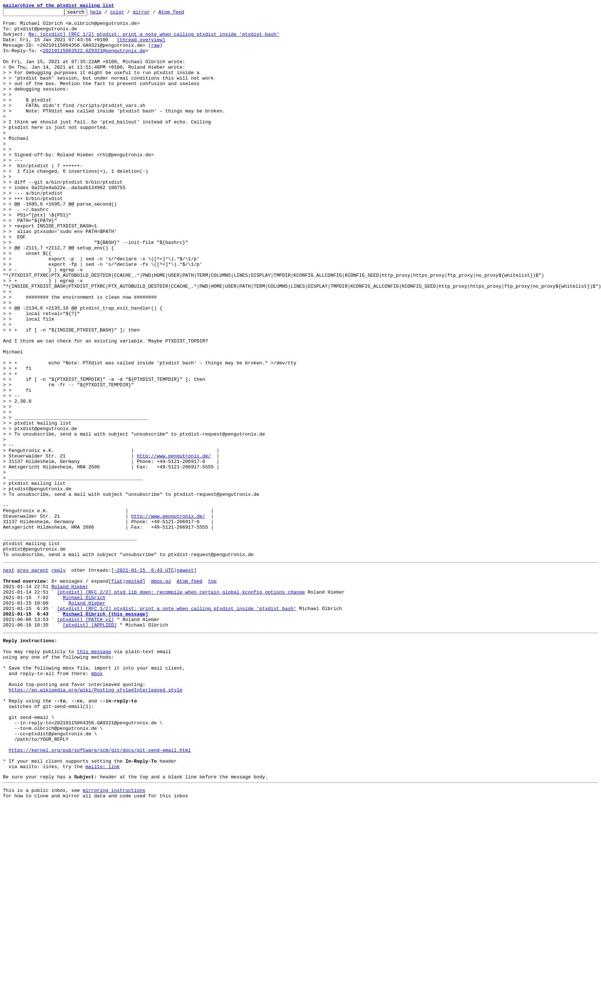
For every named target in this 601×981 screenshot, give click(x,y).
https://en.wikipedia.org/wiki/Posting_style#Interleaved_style (96, 822)
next (8, 680)
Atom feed (182, 14)
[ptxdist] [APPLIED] (90, 746)
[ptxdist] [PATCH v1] (85, 739)
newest (185, 680)
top (212, 693)
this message (94, 776)
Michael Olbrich (84, 713)
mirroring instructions (114, 940)
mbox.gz (161, 693)
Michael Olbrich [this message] (105, 733)
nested (133, 693)
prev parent (33, 680)
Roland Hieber (69, 700)
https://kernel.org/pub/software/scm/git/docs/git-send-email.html (100, 894)
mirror (152, 14)
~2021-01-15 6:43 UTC (144, 680)
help (107, 14)
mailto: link (102, 914)
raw (155, 52)
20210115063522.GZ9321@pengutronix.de (94, 59)
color (128, 14)
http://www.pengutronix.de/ (174, 545)
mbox (97, 802)
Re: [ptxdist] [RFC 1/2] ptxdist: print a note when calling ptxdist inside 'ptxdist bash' (153, 39)
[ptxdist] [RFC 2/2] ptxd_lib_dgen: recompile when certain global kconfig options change (181, 707)
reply (58, 680)
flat (116, 693)
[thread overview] (141, 46)
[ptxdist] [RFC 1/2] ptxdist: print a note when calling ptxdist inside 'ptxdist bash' (176, 726)
